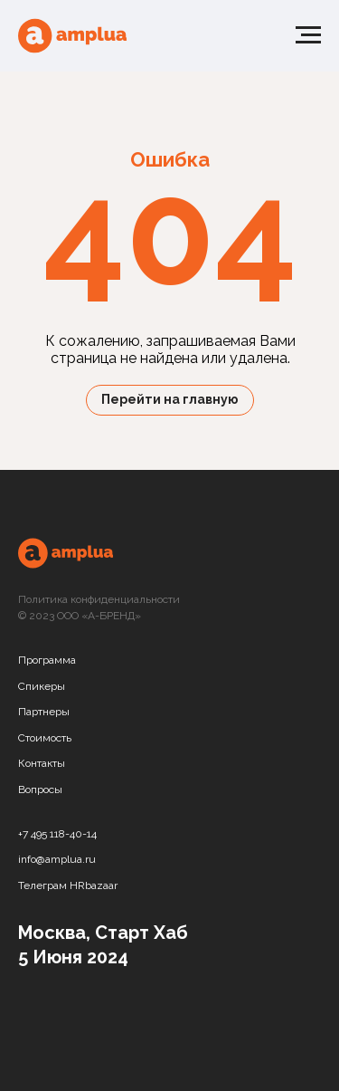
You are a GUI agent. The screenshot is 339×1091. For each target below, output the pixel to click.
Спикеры (41, 686)
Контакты (41, 763)
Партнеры (44, 711)
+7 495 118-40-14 (57, 834)
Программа (47, 660)
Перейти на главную (170, 399)
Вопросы (40, 789)
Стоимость (44, 738)
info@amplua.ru (57, 859)
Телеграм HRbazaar (68, 885)
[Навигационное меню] (308, 35)
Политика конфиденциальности (99, 599)
